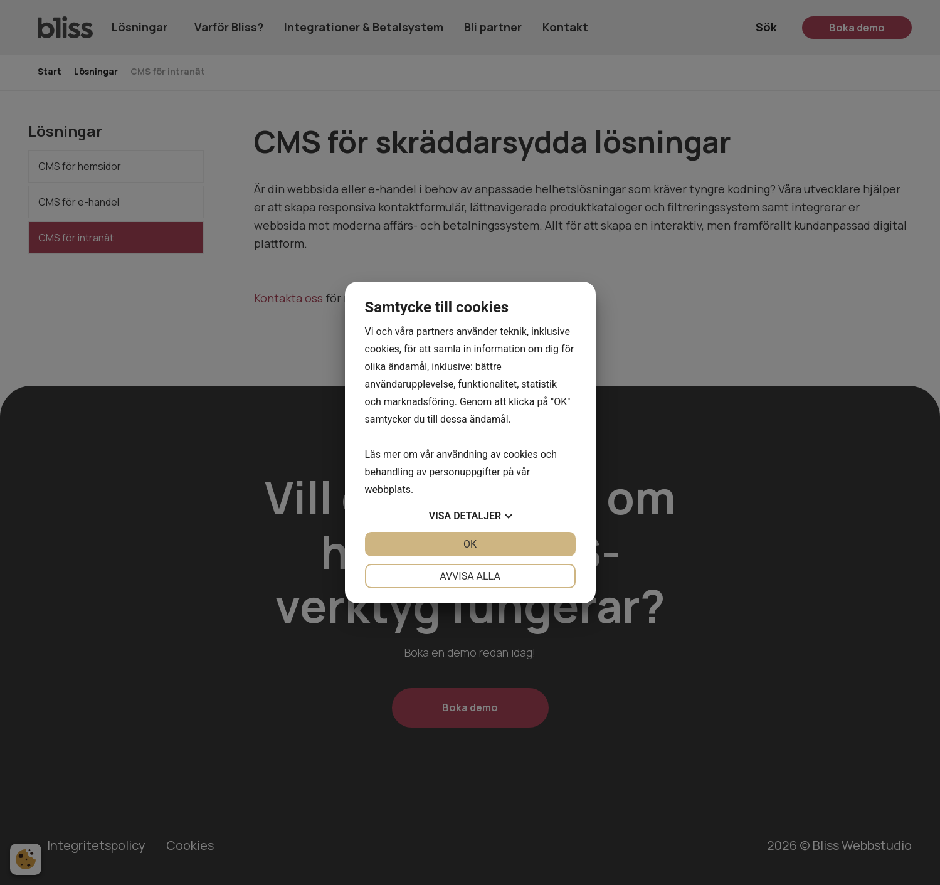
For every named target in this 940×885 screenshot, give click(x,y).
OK (470, 544)
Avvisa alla (470, 576)
